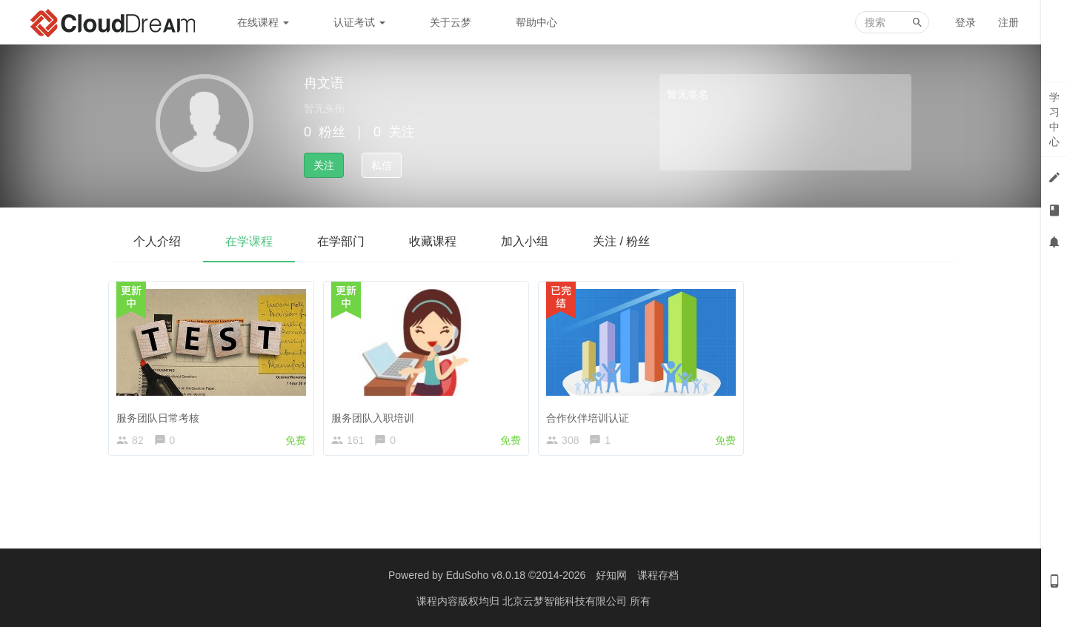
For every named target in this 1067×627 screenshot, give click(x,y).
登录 (965, 22)
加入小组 (524, 241)
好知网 (611, 575)
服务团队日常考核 (160, 414)
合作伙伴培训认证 (590, 414)
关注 (323, 165)
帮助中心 (536, 22)
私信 (381, 165)
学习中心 (1054, 119)
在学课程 (249, 241)
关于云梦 (450, 22)
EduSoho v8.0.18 (485, 575)
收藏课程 (432, 241)
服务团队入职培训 (375, 414)
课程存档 (658, 575)
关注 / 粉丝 (621, 241)
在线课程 (263, 22)
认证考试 (359, 22)
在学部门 (341, 241)
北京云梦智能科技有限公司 (566, 601)
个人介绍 (157, 241)
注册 (1008, 22)
